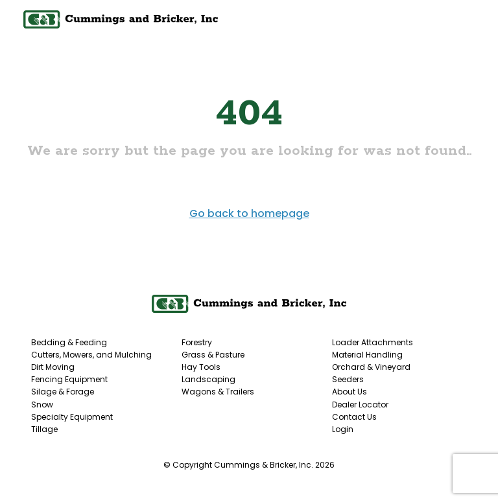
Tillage (44, 429)
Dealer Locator (360, 404)
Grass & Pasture (213, 354)
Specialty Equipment (72, 416)
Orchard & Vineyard (371, 366)
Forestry (197, 342)
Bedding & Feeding (69, 342)
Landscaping (208, 379)
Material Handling (367, 354)
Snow (42, 404)
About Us (349, 391)
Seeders (348, 379)
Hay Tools (201, 366)
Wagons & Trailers (218, 391)
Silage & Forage (62, 391)
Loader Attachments (372, 342)
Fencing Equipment (69, 379)
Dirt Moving (53, 366)
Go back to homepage (249, 213)
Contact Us (354, 416)
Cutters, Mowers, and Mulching (91, 354)
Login (342, 429)
